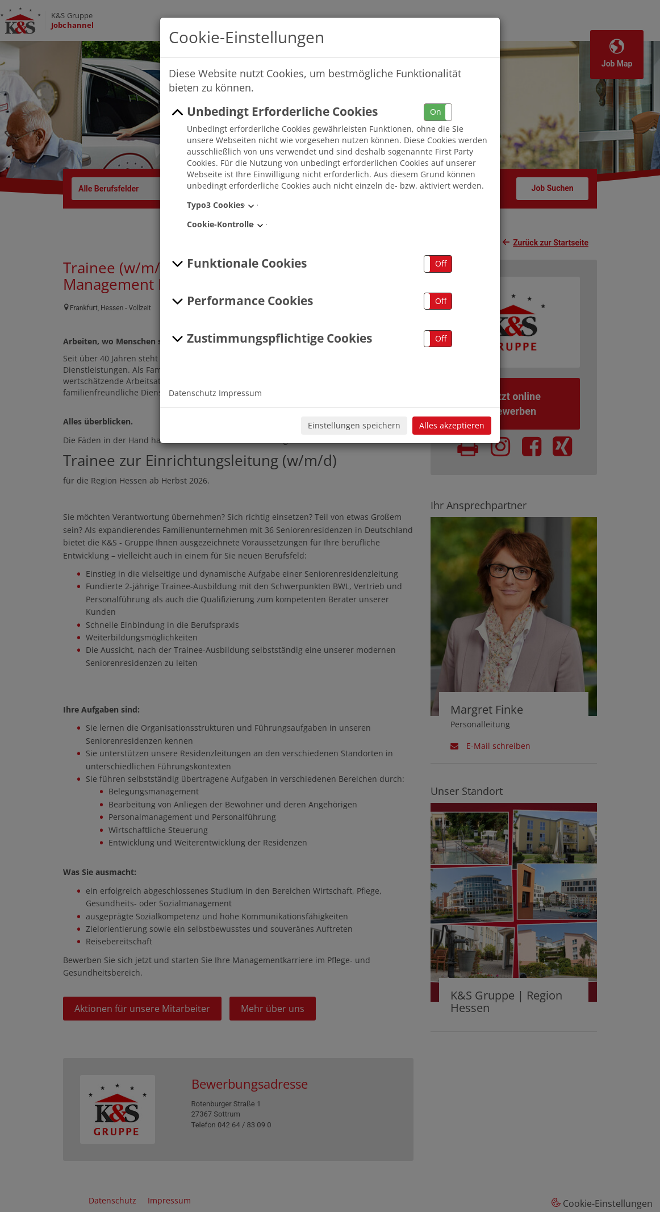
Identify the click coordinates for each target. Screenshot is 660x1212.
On (435, 111)
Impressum (240, 393)
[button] (438, 112)
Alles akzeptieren (451, 425)
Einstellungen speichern (354, 425)
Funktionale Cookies (238, 263)
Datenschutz (192, 393)
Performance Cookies (241, 301)
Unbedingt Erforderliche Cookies (273, 111)
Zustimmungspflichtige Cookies (270, 338)
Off (440, 263)
